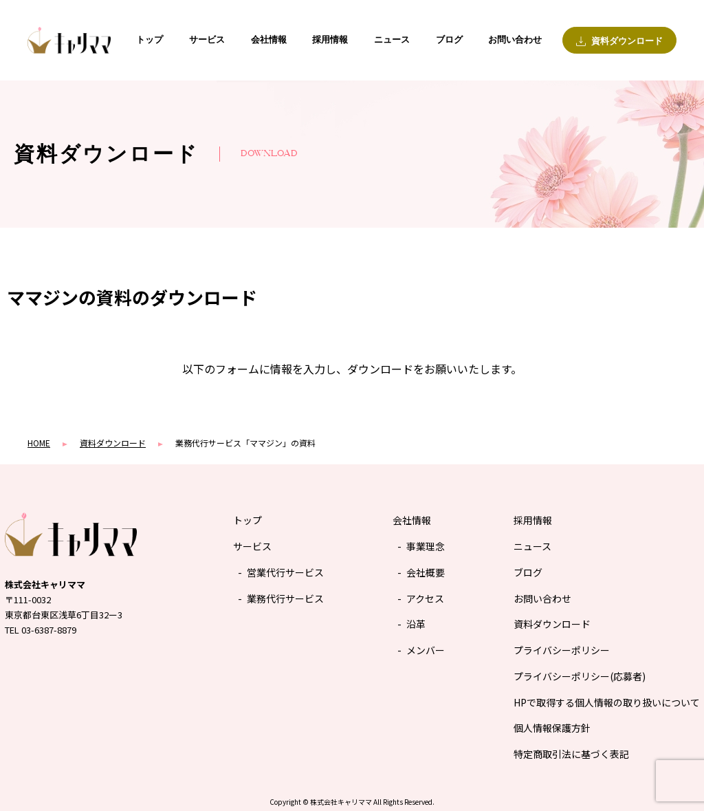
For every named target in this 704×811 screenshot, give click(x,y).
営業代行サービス (285, 572)
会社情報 (269, 39)
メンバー (425, 650)
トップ (149, 39)
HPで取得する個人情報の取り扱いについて (607, 702)
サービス (207, 39)
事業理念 (425, 546)
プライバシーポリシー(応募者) (580, 676)
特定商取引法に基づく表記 (571, 754)
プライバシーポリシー (562, 650)
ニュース (392, 39)
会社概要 (425, 572)
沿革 (416, 624)
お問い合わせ (515, 39)
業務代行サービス (285, 598)
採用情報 (330, 39)
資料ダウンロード (552, 624)
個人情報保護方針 (552, 728)
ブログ (449, 39)
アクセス (425, 598)
